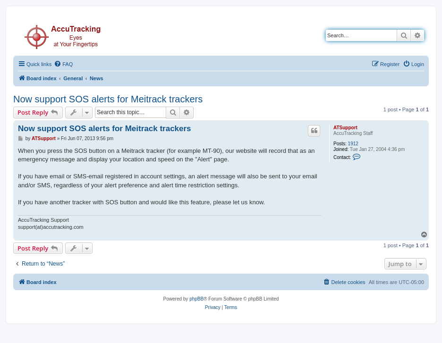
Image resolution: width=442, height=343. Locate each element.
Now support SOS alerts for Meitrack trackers (108, 99)
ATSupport (345, 127)
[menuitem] (63, 64)
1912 (353, 143)
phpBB (196, 298)
